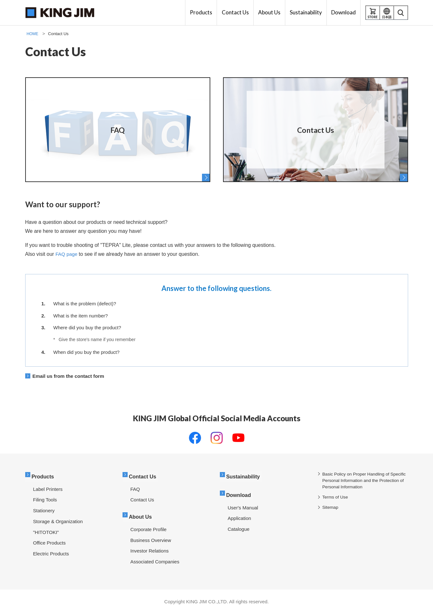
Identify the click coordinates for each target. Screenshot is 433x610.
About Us (142, 514)
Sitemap (331, 507)
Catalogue (239, 525)
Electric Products (51, 551)
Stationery (44, 508)
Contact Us (144, 475)
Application (239, 514)
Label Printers (48, 487)
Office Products (49, 541)
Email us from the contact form (70, 376)
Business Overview (151, 536)
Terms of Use (336, 497)
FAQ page (67, 254)
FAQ (135, 487)
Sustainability (245, 475)
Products (44, 475)
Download (240, 492)
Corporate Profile (149, 525)
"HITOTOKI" (46, 530)
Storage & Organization (58, 519)
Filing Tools (45, 497)
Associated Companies (155, 557)
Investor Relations (150, 547)
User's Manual (243, 504)
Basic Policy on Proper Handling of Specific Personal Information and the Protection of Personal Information (360, 481)
